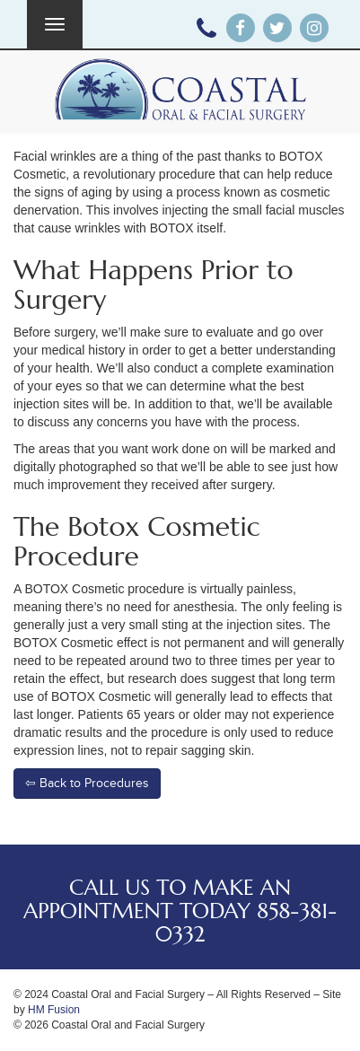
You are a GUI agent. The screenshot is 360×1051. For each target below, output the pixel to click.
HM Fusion (54, 1009)
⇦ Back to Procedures (87, 783)
